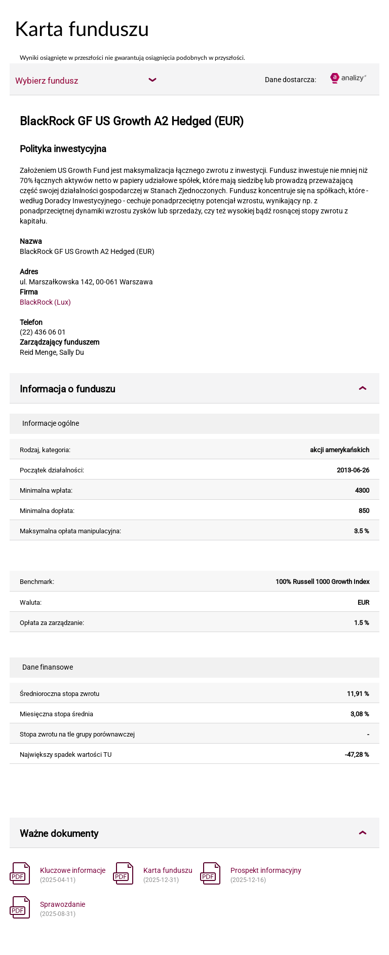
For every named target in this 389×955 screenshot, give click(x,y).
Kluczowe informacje (72, 870)
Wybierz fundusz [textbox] (46, 81)
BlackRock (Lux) (45, 302)
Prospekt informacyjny (265, 870)
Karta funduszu (167, 870)
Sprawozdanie (62, 904)
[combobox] (86, 80)
